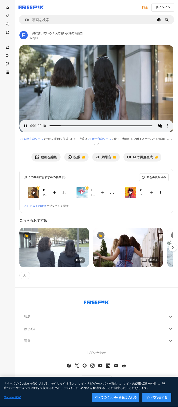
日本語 (96, 381)
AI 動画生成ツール (32, 138)
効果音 (106, 158)
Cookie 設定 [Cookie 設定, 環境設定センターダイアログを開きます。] (12, 401)
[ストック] (7, 24)
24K (141, 190)
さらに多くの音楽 (35, 206)
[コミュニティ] (7, 32)
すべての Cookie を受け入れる (116, 402)
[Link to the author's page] (23, 35)
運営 (98, 341)
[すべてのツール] (7, 72)
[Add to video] (54, 192)
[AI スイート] (7, 15)
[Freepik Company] (96, 301)
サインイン (162, 7)
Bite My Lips (44, 190)
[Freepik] (31, 7)
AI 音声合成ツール (100, 138)
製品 (98, 317)
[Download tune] (63, 192)
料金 (145, 7)
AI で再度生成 (142, 158)
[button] (25, 20)
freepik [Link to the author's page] (34, 38)
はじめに (98, 329)
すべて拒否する (157, 402)
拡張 (76, 158)
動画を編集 (46, 157)
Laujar (93, 190)
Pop (45, 195)
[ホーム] (7, 7)
